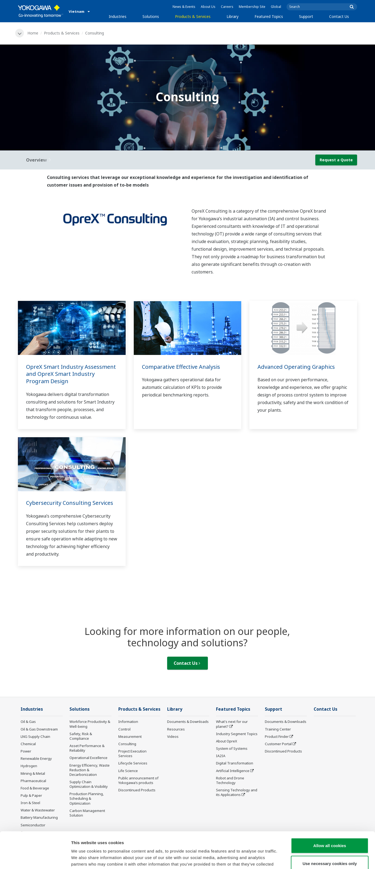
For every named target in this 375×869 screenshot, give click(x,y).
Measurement (130, 736)
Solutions (150, 16)
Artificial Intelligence (232, 770)
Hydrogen (29, 765)
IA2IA (220, 755)
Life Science (128, 770)
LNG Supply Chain (35, 736)
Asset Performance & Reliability (86, 748)
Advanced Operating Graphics (296, 366)
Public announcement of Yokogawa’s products (138, 780)
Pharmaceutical (33, 780)
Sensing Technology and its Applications (236, 792)
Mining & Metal (33, 773)
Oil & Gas (28, 721)
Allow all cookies (329, 811)
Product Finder (277, 736)
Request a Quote (336, 159)
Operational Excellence (88, 757)
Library (233, 16)
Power (26, 751)
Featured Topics (269, 16)
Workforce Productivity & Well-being (89, 724)
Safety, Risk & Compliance (80, 736)
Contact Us (339, 16)
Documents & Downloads (188, 721)
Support (306, 16)
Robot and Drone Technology (230, 780)
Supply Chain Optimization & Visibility (88, 784)
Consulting (127, 743)
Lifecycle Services (132, 763)
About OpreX (226, 741)
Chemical (28, 743)
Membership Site (252, 6)
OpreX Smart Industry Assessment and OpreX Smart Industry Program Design (71, 374)
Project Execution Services (132, 753)
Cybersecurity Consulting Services (69, 502)
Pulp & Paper (31, 795)
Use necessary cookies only (330, 829)
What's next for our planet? (232, 724)
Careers (227, 6)
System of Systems (231, 748)
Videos (173, 736)
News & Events (184, 6)
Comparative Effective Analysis (181, 366)
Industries (117, 16)
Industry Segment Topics (237, 733)
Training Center (278, 729)
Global (276, 6)
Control (124, 729)
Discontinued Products (136, 790)
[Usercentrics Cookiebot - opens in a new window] (35, 858)
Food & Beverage (35, 788)
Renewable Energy (36, 758)
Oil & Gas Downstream (39, 729)
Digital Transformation (234, 763)
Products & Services (193, 16)
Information (128, 721)
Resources (176, 729)
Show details (284, 858)
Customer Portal (278, 743)
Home (32, 33)
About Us (208, 6)
